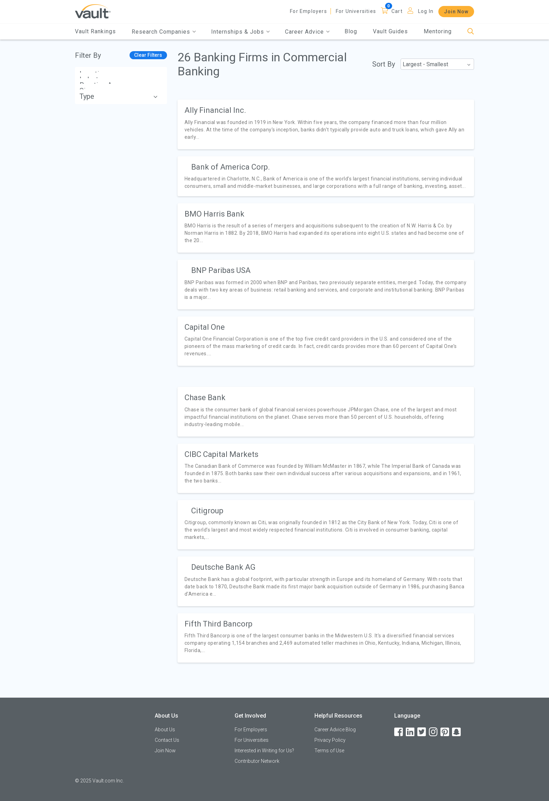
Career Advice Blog (335, 729)
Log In (425, 11)
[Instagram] (434, 732)
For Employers (308, 11)
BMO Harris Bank (214, 214)
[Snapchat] (457, 732)
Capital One (205, 327)
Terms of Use (329, 750)
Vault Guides (390, 31)
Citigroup (207, 510)
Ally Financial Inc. (215, 110)
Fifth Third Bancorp (218, 623)
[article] (326, 124)
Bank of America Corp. (230, 167)
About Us (165, 729)
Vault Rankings (95, 31)
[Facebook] (399, 732)
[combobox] (437, 64)
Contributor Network (257, 761)
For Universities (356, 11)
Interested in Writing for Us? (264, 750)
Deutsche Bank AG (223, 567)
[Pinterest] (445, 732)
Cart (397, 11)
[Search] (470, 31)
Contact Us (167, 740)
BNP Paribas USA (221, 270)
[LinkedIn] (411, 732)
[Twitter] (422, 732)
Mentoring (438, 31)
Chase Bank (205, 397)
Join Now (456, 11)
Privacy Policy (330, 740)
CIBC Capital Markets (221, 454)
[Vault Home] (93, 11)
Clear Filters (148, 55)
